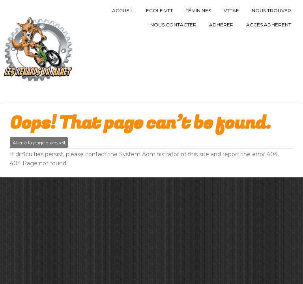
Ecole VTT (159, 10)
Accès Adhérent (268, 25)
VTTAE (231, 10)
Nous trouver (271, 10)
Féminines (198, 10)
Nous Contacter (173, 25)
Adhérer (221, 25)
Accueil (122, 10)
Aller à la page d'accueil (39, 143)
